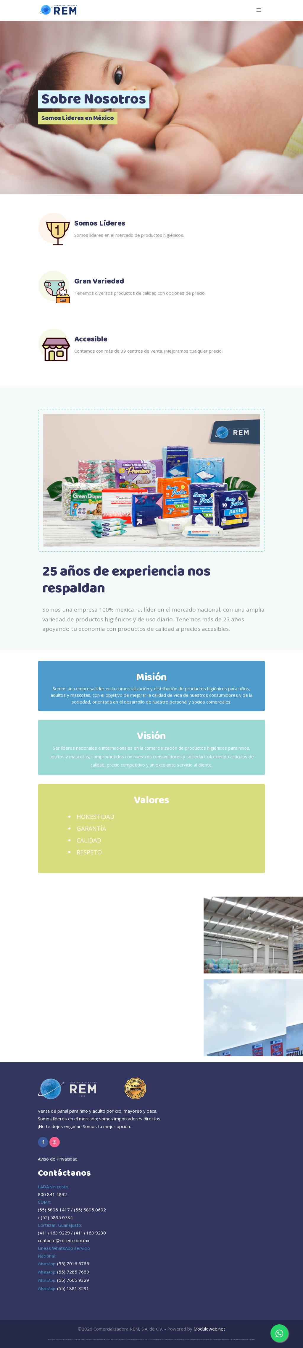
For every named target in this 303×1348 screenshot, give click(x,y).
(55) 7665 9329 (73, 1280)
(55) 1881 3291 (73, 1288)
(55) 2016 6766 (73, 1263)
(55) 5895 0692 (90, 1210)
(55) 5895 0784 (57, 1217)
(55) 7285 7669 (73, 1272)
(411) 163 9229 (54, 1233)
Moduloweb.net (209, 1329)
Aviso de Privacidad (58, 1159)
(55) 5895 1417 (54, 1210)
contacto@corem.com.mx (63, 1240)
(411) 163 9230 (90, 1233)
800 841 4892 (52, 1194)
